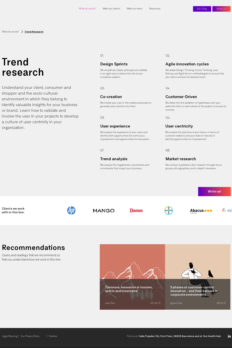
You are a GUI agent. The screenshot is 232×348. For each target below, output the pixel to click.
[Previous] (24, 276)
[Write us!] (221, 9)
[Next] (207, 276)
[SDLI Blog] (202, 9)
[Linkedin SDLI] (229, 336)
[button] (155, 9)
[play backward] (65, 210)
